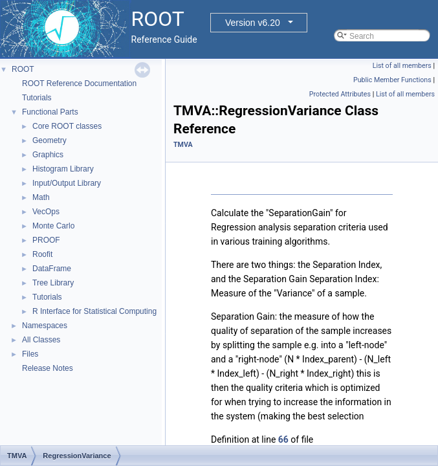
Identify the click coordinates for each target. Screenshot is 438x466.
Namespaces (44, 325)
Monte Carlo (53, 225)
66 (283, 439)
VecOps (46, 211)
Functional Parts (50, 111)
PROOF (46, 240)
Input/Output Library (66, 183)
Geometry (49, 140)
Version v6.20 (252, 22)
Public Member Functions (392, 80)
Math (41, 197)
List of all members (402, 65)
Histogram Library (63, 168)
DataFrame (51, 268)
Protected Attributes (340, 94)
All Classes (41, 339)
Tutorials (37, 97)
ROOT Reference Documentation (79, 83)
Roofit (42, 254)
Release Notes (47, 368)
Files (30, 354)
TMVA (183, 144)
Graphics (47, 154)
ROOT (23, 69)
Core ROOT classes (67, 126)
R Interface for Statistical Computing (94, 311)
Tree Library (53, 282)
